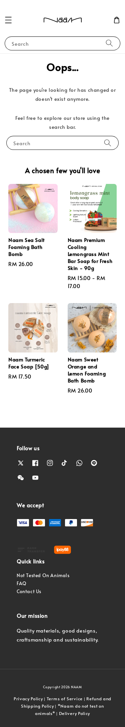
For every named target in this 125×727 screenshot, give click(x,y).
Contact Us (29, 591)
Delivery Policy (74, 713)
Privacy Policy (28, 699)
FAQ (22, 583)
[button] (8, 20)
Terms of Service (65, 699)
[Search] (109, 43)
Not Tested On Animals (43, 575)
